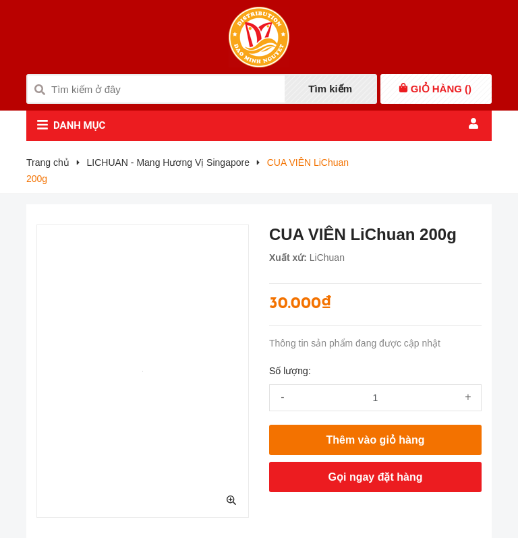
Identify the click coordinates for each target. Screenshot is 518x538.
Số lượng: (290, 370)
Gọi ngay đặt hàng (375, 477)
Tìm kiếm (330, 88)
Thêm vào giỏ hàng (375, 440)
